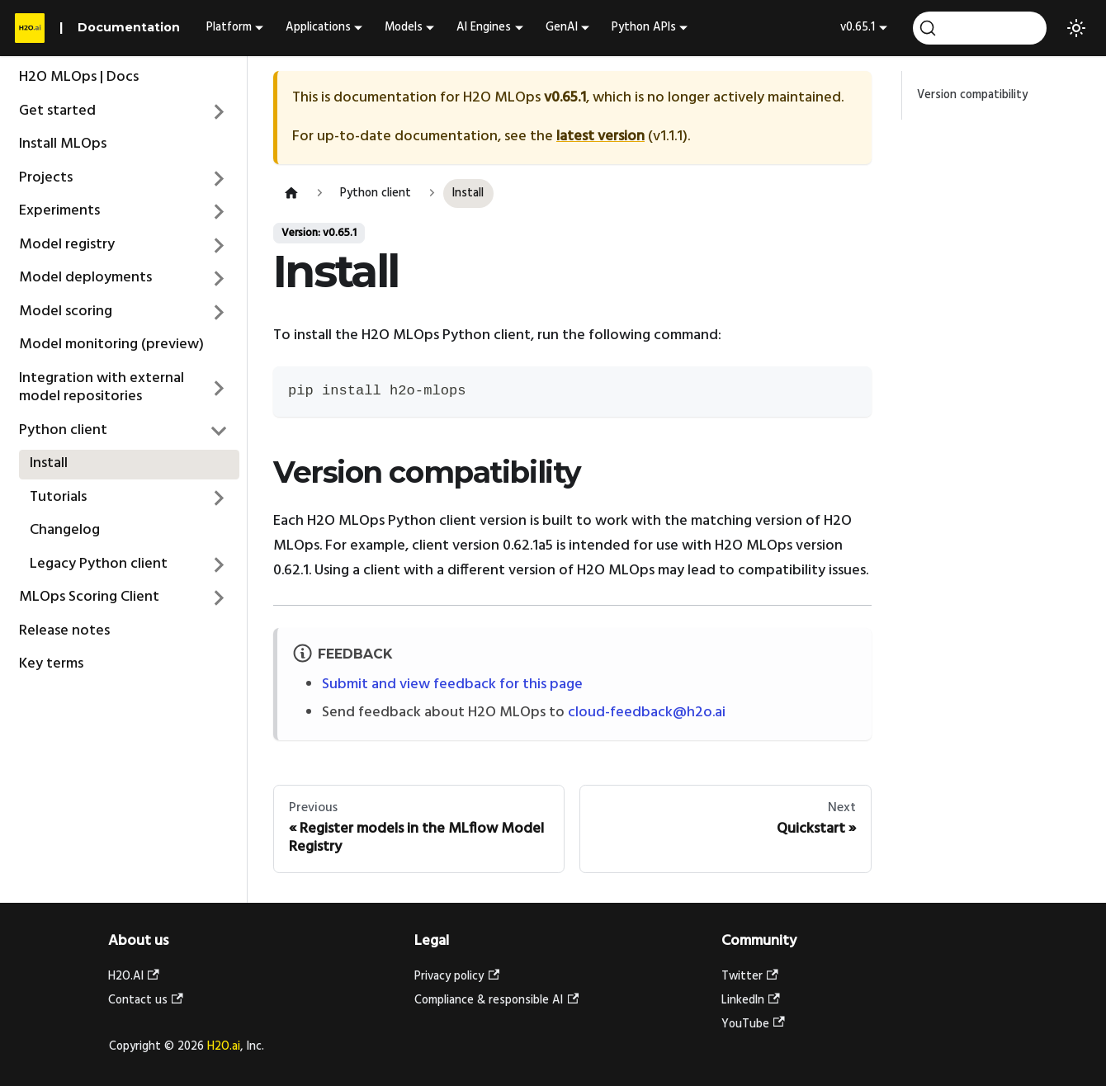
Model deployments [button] (85, 278)
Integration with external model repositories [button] (101, 387)
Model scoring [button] (65, 311)
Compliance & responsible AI (496, 1000)
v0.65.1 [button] (857, 27)
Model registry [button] (67, 245)
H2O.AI (133, 976)
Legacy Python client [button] (99, 564)
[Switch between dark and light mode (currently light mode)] (1076, 28)
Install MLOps (62, 144)
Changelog (65, 530)
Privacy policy (456, 976)
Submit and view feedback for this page (452, 684)
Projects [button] (46, 178)
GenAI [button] (562, 27)
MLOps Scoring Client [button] (89, 597)
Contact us (145, 1000)
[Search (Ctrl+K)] (980, 28)
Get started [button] (57, 111)
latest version (600, 137)
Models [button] (404, 27)
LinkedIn (750, 1000)
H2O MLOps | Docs (79, 77)
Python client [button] (63, 430)
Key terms (51, 664)
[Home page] (291, 193)
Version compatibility (972, 95)
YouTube (753, 1024)
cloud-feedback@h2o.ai (647, 713)
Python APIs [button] (644, 27)
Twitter (749, 976)
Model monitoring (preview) (111, 344)
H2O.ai (223, 1046)
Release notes (64, 631)
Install (49, 463)
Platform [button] (229, 27)
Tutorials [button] (58, 497)
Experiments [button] (59, 211)
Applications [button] (318, 27)
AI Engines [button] (483, 27)
